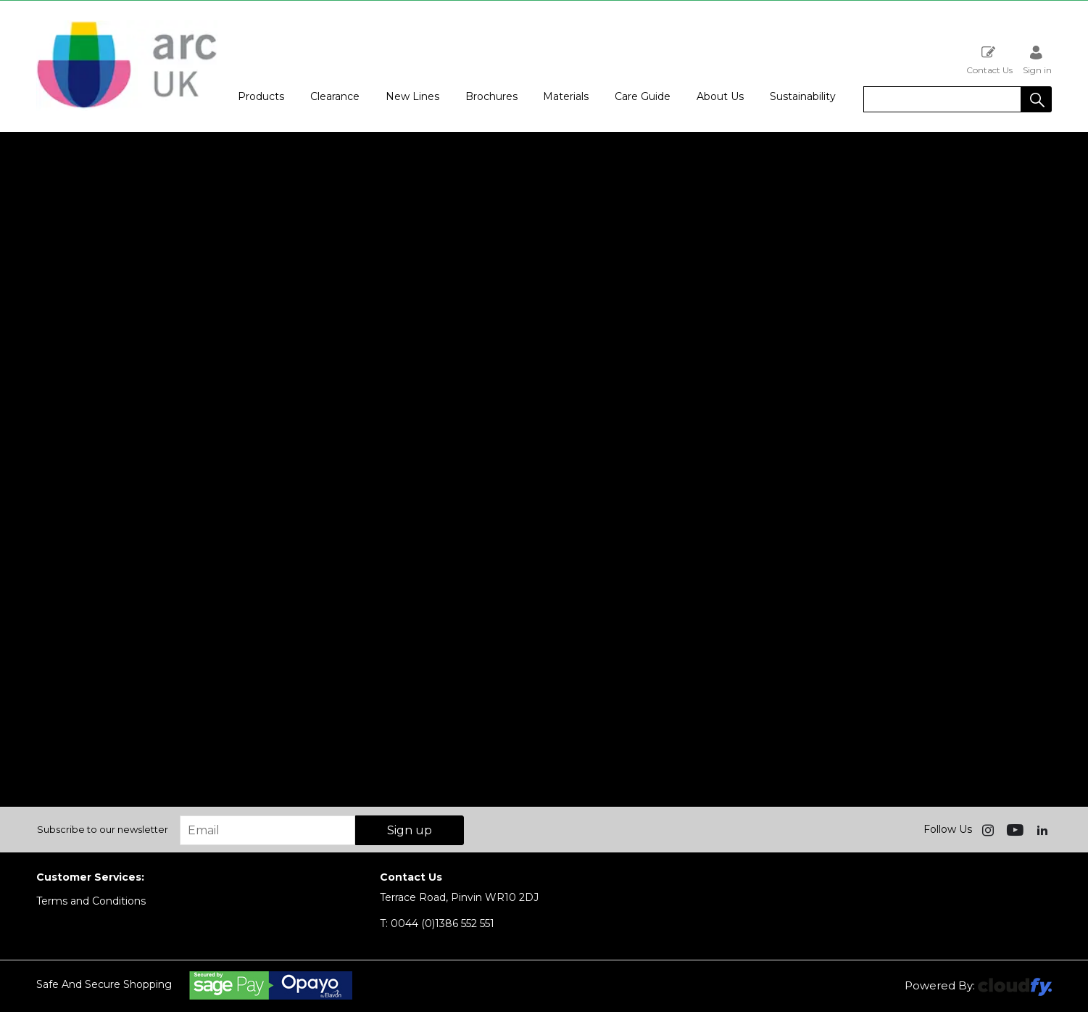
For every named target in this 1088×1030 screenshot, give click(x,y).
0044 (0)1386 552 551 (437, 923)
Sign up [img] (409, 830)
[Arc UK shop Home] (126, 107)
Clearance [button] (335, 96)
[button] (1036, 99)
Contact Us (989, 60)
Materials (566, 96)
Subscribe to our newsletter (102, 829)
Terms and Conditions (91, 901)
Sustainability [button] (803, 96)
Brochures (491, 96)
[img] (989, 829)
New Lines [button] (412, 96)
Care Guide (642, 96)
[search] (942, 99)
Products (261, 96)
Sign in (1037, 60)
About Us (720, 96)
